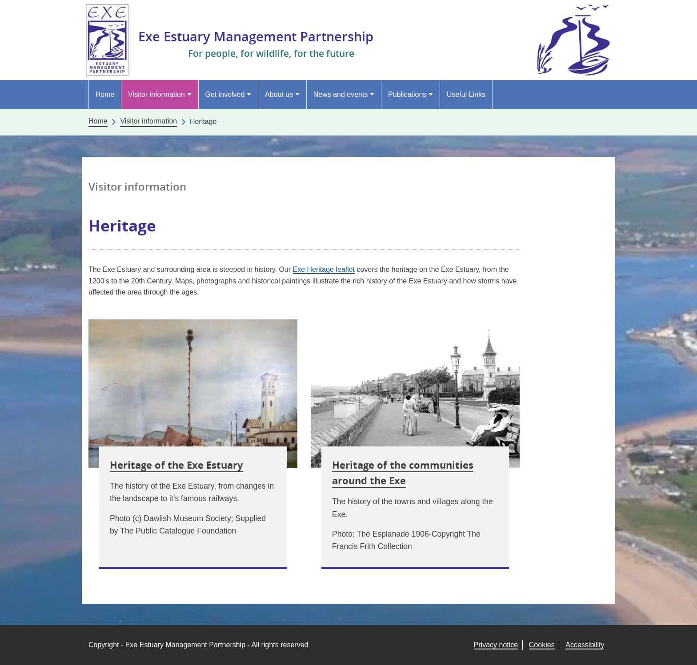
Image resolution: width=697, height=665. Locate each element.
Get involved (224, 94)
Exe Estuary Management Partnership (268, 35)
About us (279, 94)
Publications (407, 94)
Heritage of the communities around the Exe (402, 472)
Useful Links (466, 94)
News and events (340, 94)
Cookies (542, 645)
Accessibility (584, 645)
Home (105, 94)
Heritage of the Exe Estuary (176, 464)
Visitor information (156, 94)
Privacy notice (496, 645)
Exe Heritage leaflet (324, 269)
